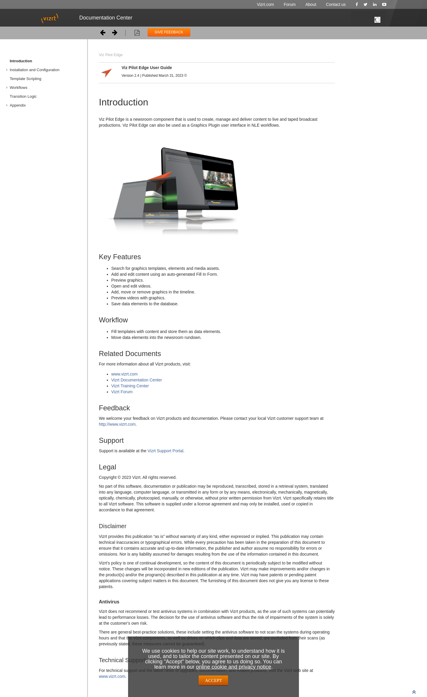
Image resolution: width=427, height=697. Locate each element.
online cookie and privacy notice (233, 667)
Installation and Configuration (34, 70)
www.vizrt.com (124, 374)
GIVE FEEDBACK (169, 32)
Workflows (18, 87)
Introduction (21, 61)
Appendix (18, 105)
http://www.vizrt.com (117, 424)
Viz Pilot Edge (111, 55)
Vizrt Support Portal (165, 450)
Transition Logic (23, 96)
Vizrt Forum (121, 391)
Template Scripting (25, 78)
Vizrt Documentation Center (136, 380)
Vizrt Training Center (130, 385)
